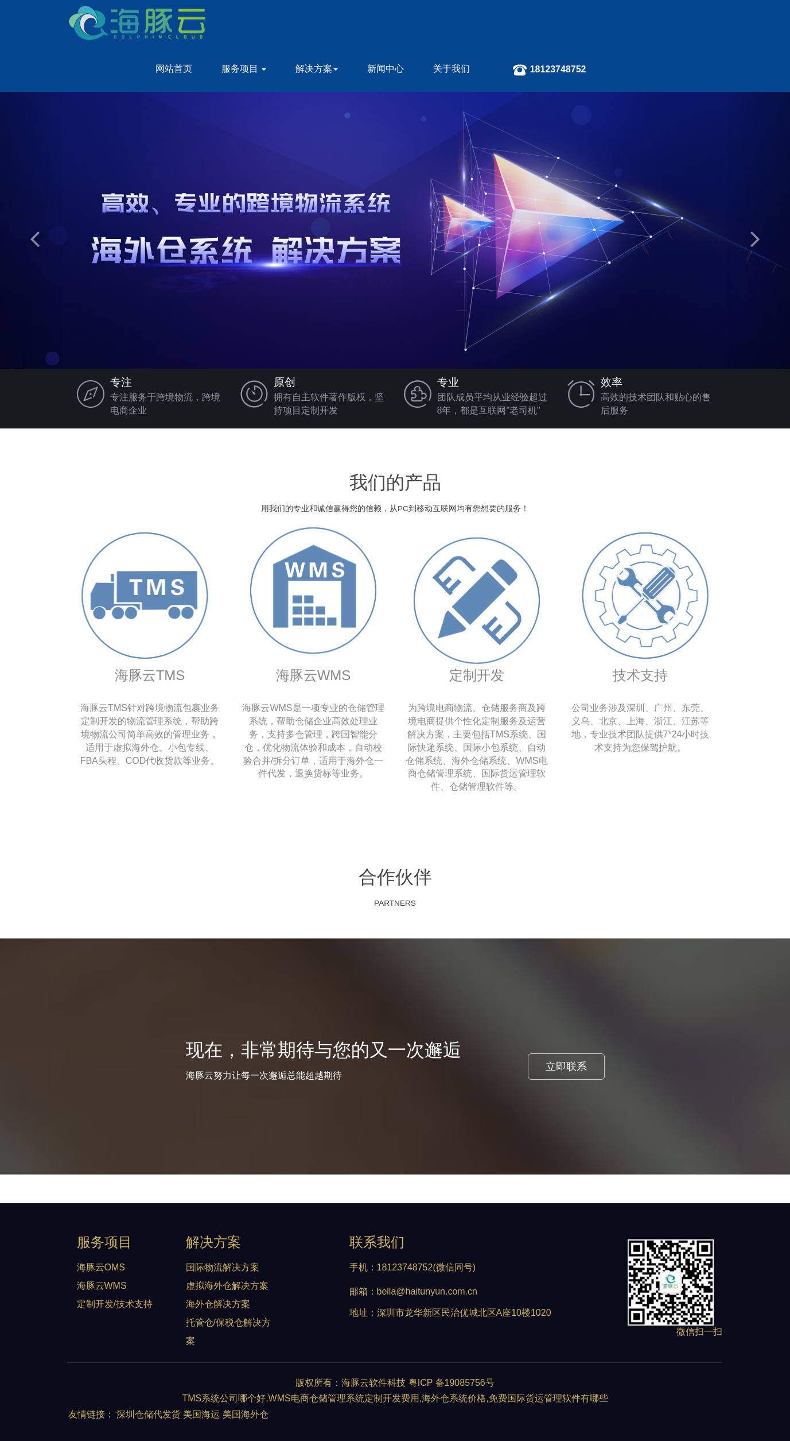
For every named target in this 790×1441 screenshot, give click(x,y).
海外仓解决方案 (218, 1304)
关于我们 (451, 69)
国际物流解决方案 (222, 1267)
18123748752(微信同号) (426, 1267)
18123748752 (549, 71)
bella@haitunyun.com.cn (427, 1291)
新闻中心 (385, 69)
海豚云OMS (101, 1267)
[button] (31, 230)
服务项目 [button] (243, 69)
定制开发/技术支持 (115, 1304)
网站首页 (173, 69)
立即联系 (566, 1066)
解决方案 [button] (316, 69)
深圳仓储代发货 (148, 1414)
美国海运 (201, 1414)
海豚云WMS (102, 1286)
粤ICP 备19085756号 (451, 1383)
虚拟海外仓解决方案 (227, 1286)
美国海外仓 (245, 1414)
